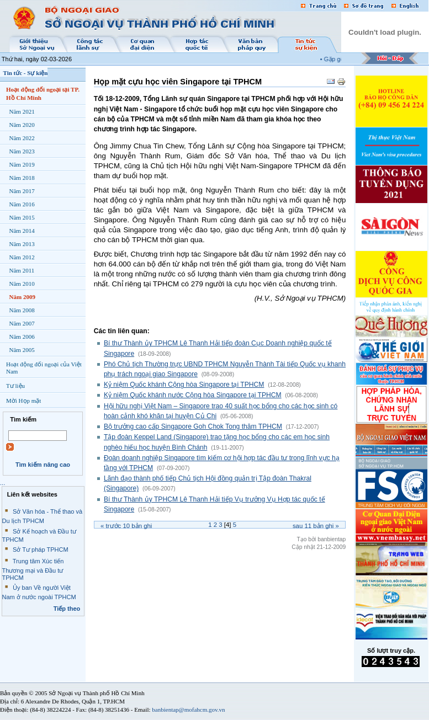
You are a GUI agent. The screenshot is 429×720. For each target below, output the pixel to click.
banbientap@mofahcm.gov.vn (188, 709)
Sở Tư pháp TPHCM (40, 549)
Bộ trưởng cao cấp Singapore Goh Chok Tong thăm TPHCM (193, 426)
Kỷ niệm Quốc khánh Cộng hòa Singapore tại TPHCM (184, 384)
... (2, 482)
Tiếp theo (67, 608)
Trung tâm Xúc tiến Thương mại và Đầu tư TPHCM (33, 569)
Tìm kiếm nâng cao (42, 464)
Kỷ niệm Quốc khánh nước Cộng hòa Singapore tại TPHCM (193, 395)
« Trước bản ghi (126, 525)
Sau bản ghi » (316, 525)
